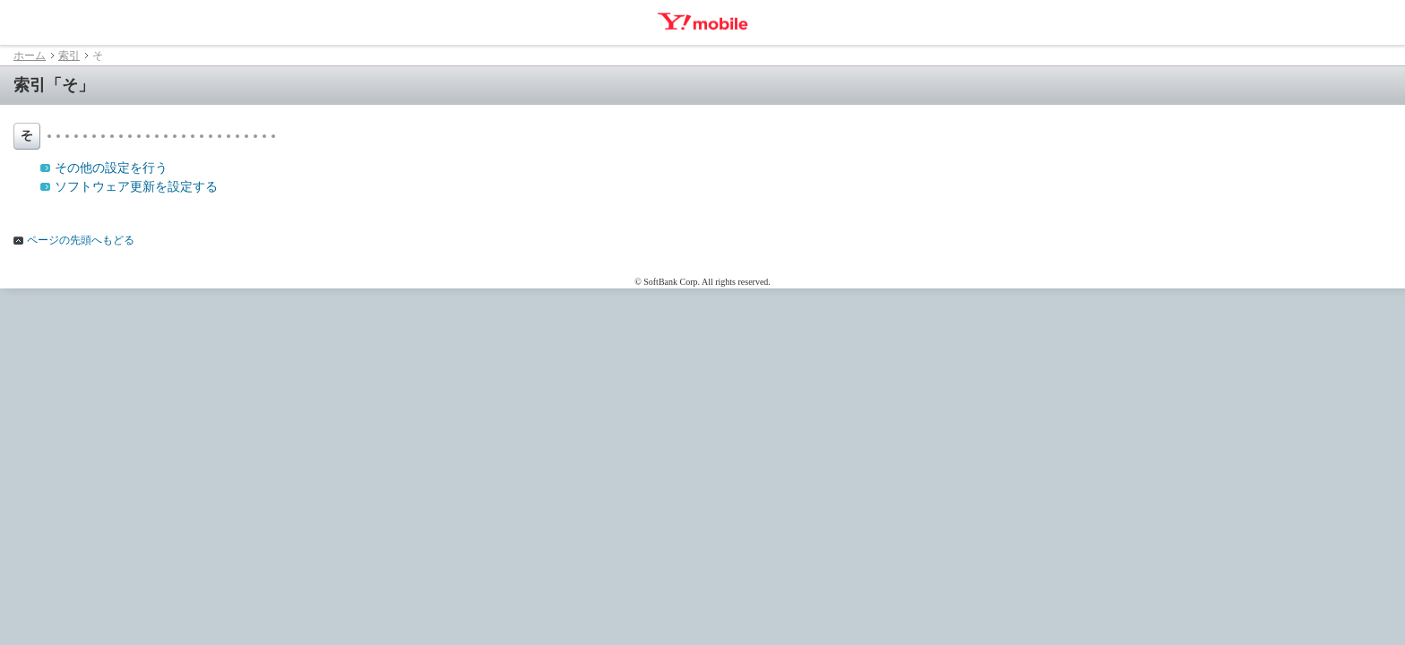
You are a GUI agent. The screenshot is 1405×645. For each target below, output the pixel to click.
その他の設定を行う (111, 168)
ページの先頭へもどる (80, 240)
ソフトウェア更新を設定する (136, 187)
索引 (69, 55)
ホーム (29, 55)
